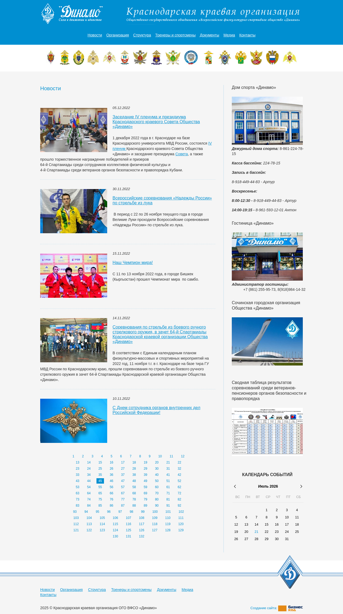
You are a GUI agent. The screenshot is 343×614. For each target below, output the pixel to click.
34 (89, 475)
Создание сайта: (277, 608)
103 (76, 518)
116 (128, 524)
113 (89, 524)
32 (179, 468)
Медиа (229, 35)
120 (181, 524)
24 (89, 468)
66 (111, 493)
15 (100, 462)
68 (134, 493)
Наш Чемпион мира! (133, 262)
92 (179, 505)
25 (100, 468)
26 (111, 468)
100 (155, 512)
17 (123, 462)
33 (77, 475)
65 (100, 493)
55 (100, 487)
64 (89, 493)
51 (168, 481)
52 (179, 481)
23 (77, 468)
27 (123, 468)
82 (179, 499)
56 (111, 487)
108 (141, 518)
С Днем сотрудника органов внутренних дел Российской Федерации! (156, 410)
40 (156, 475)
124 (115, 530)
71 (168, 493)
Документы (209, 35)
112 (76, 524)
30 (156, 468)
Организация (117, 35)
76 (111, 499)
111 (181, 518)
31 (168, 468)
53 (77, 487)
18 (134, 462)
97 (120, 512)
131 (128, 536)
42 (179, 475)
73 (77, 499)
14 (89, 462)
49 (145, 481)
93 (75, 512)
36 (111, 475)
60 (156, 487)
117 (141, 524)
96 (108, 512)
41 (168, 475)
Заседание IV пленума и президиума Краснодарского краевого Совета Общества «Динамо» (156, 122)
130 (115, 536)
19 (145, 462)
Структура (142, 35)
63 (77, 493)
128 (167, 530)
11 (171, 456)
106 (115, 518)
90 (156, 505)
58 (134, 487)
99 (142, 512)
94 (86, 512)
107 (128, 518)
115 (115, 524)
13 (77, 462)
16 (111, 462)
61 (168, 487)
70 (156, 493)
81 (168, 499)
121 (76, 530)
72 (179, 493)
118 (154, 524)
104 (89, 518)
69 (145, 493)
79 (145, 499)
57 (123, 487)
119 (167, 524)
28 (134, 468)
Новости (95, 35)
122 (89, 530)
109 (154, 518)
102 (181, 512)
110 (167, 518)
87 (123, 505)
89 (145, 505)
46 (111, 481)
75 (100, 499)
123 (102, 530)
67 (123, 493)
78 (134, 499)
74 (89, 499)
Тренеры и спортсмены (175, 35)
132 (141, 536)
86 (111, 505)
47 (123, 481)
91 (168, 505)
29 (145, 468)
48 (134, 481)
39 (145, 475)
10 (160, 456)
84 (89, 505)
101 (168, 512)
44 (89, 481)
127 (154, 530)
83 (77, 505)
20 (156, 462)
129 (181, 530)
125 (128, 530)
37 (123, 475)
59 (145, 487)
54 (89, 487)
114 (102, 524)
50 (156, 481)
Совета (182, 154)
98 (131, 512)
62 (179, 487)
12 (182, 456)
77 (123, 499)
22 (179, 462)
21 (168, 462)
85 (100, 505)
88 (134, 505)
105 (102, 518)
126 (141, 530)
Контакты (247, 35)
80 (156, 499)
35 (100, 475)
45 (100, 481)
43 (77, 481)
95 (97, 512)
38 (134, 475)
